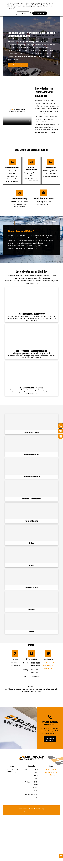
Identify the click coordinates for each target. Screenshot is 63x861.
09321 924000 (48, 663)
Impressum (23, 809)
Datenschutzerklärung (36, 809)
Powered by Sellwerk (31, 812)
